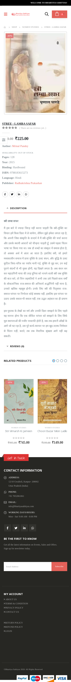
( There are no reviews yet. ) (32, 128)
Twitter (12, 194)
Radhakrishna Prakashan (28, 183)
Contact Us (11, 612)
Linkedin (24, 527)
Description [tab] (18, 208)
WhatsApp (26, 194)
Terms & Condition (16, 603)
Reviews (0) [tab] (17, 346)
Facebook (5, 194)
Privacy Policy (13, 608)
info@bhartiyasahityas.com (21, 506)
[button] (54, 360)
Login (8, 631)
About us (10, 599)
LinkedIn (19, 194)
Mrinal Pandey (20, 146)
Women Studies (18, 428)
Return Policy (13, 623)
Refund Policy (13, 627)
